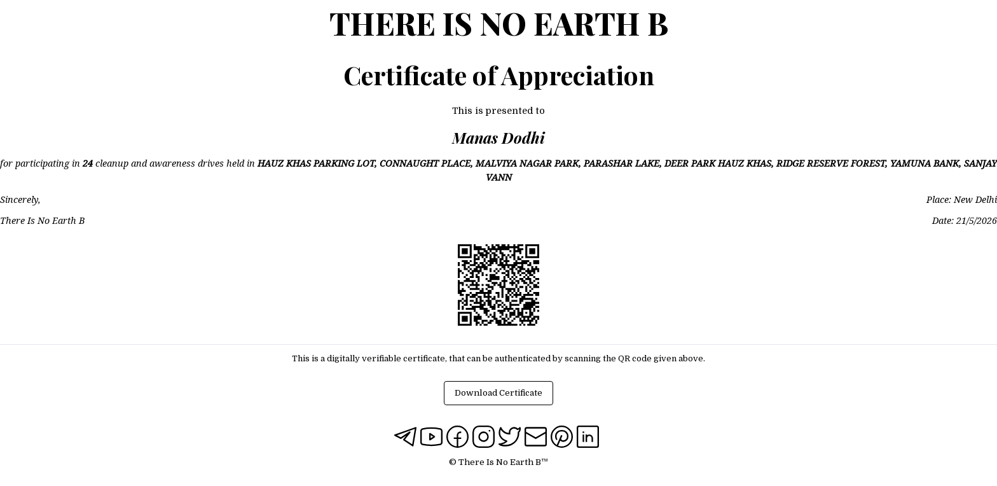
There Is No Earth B (498, 23)
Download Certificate (498, 393)
